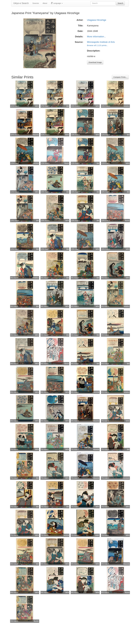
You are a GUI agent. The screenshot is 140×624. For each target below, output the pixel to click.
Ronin (66, 163)
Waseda (35, 135)
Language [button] (57, 3)
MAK (67, 135)
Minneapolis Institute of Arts (101, 42)
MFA (37, 106)
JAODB (36, 163)
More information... (96, 36)
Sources (35, 3)
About (45, 3)
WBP (97, 535)
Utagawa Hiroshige (96, 20)
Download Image (95, 62)
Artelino (127, 106)
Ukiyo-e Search (21, 3)
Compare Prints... (120, 77)
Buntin (36, 621)
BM (67, 106)
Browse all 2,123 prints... (97, 45)
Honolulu (126, 335)
